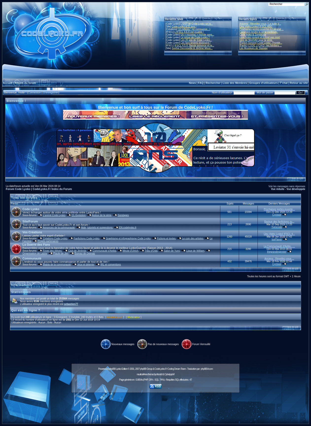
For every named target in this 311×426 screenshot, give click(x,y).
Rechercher (213, 82)
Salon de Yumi (172, 250)
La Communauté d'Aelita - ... (279, 246)
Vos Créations (32, 232)
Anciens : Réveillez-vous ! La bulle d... (260, 23)
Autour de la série (101, 215)
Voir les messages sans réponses (287, 186)
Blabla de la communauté (57, 264)
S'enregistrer (50, 92)
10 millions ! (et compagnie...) (194, 29)
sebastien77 (71, 304)
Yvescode (276, 227)
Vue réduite (277, 189)
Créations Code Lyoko (55, 238)
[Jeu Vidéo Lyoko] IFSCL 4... (279, 234)
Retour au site (299, 82)
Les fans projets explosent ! (196, 42)
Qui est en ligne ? (25, 310)
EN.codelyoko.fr (128, 227)
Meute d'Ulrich (130, 250)
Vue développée (296, 189)
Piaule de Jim (60, 253)
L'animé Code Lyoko (54, 215)
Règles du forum (25, 82)
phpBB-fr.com (207, 369)
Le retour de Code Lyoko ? (195, 37)
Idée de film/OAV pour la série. (256, 40)
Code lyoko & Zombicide (253, 34)
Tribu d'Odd (151, 250)
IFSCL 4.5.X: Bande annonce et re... (194, 45)
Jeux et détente (85, 264)
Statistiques (21, 292)
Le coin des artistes (192, 238)
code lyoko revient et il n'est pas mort (260, 37)
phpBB (112, 369)
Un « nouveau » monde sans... (197, 34)
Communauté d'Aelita (104, 250)
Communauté (31, 258)
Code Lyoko (30, 209)
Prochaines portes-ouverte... (279, 209)
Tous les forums (24, 198)
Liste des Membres (235, 82)
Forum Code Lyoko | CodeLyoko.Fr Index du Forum (39, 188)
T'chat (284, 82)
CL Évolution (79, 215)
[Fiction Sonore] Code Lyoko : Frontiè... (261, 42)
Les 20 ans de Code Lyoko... (196, 40)
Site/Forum (30, 221)
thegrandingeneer (276, 251)
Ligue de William (195, 250)
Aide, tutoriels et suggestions (97, 227)
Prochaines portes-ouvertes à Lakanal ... (262, 29)
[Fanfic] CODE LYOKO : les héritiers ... (261, 45)
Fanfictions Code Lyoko (86, 238)
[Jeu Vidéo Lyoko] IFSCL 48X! (256, 26)
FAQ (201, 82)
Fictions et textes (166, 238)
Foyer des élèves (52, 250)
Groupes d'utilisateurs (263, 82)
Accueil (8, 82)
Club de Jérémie (77, 250)
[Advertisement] (155, 405)
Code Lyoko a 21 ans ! (184, 26)
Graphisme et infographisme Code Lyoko (128, 238)
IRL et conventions (111, 264)
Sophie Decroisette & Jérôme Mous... (192, 48)
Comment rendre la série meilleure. (259, 32)
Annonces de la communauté (59, 227)
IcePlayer (277, 239)
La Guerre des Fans (36, 244)
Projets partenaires (48, 241)
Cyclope (276, 214)
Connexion (34, 92)
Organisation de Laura (34, 253)
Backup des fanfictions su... (279, 221)
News (192, 82)
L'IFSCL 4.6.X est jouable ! (189, 32)
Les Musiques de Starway (254, 48)
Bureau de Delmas (85, 253)
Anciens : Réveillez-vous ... (279, 258)
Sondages (123, 215)
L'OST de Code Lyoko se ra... (197, 23)
